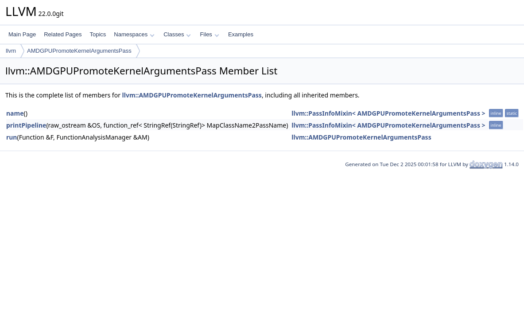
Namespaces (134, 34)
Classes (177, 34)
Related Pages (63, 34)
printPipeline (26, 125)
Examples (240, 34)
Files (209, 34)
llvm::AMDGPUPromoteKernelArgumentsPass (192, 95)
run (11, 137)
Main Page (22, 34)
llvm (11, 50)
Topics (97, 34)
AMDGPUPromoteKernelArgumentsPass (79, 50)
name (15, 113)
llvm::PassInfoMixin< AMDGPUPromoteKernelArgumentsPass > (388, 113)
